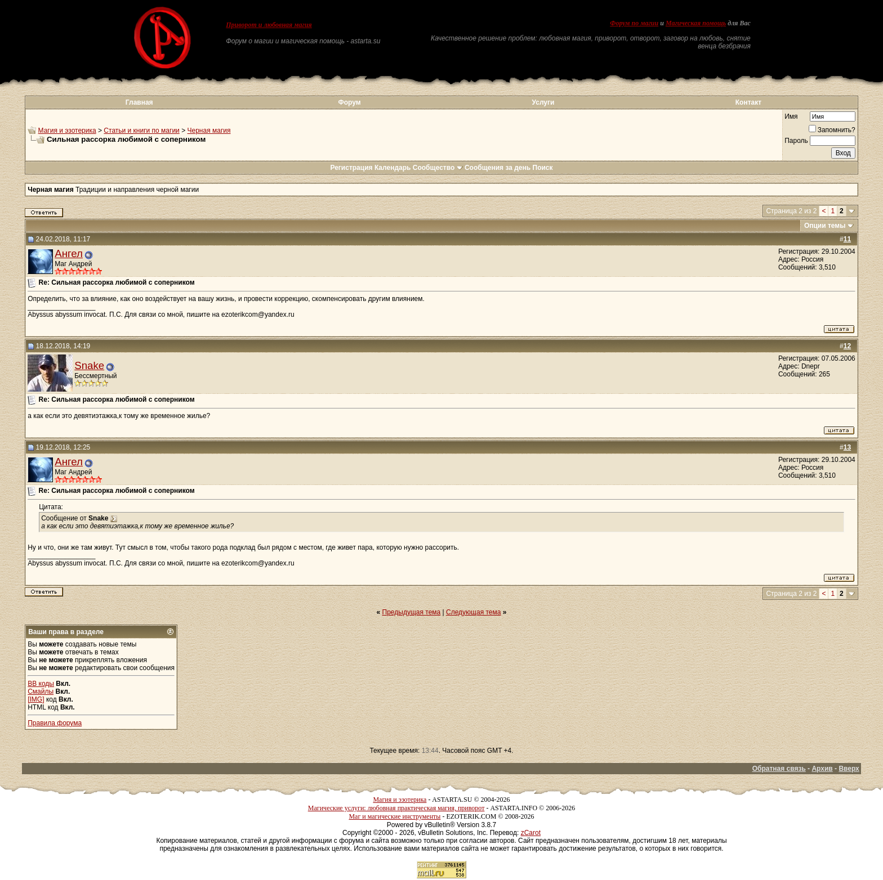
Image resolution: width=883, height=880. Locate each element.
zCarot (531, 833)
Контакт (748, 102)
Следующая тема (473, 612)
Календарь (392, 168)
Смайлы (40, 691)
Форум (349, 102)
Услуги (543, 102)
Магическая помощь (696, 23)
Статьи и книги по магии (141, 130)
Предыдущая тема (411, 612)
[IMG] (36, 699)
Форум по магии (634, 23)
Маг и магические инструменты (394, 816)
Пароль (796, 141)
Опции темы (825, 226)
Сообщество (438, 168)
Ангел (69, 253)
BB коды (41, 684)
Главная (139, 102)
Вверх (849, 769)
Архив (821, 769)
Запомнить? (832, 130)
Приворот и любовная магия (269, 25)
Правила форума (55, 723)
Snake (89, 365)
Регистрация (351, 168)
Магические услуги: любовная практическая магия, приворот (396, 808)
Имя (790, 116)
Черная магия (209, 130)
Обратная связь (779, 769)
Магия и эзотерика (67, 130)
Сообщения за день (497, 168)
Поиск (543, 168)
